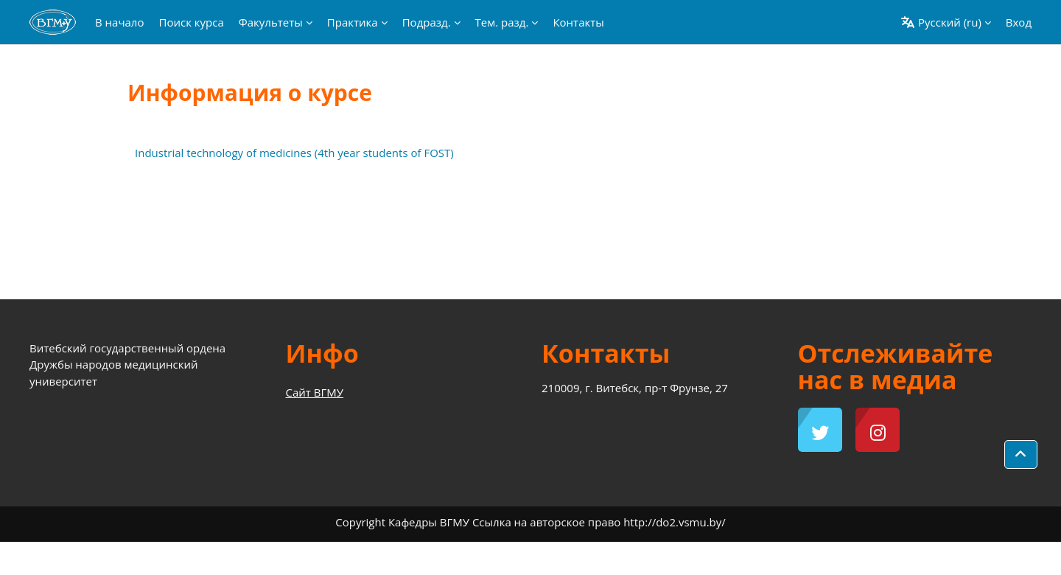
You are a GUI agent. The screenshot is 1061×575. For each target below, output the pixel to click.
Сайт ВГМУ (315, 392)
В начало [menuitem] (119, 22)
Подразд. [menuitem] (426, 22)
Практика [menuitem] (352, 22)
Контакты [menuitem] (578, 22)
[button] (946, 22)
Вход (1019, 22)
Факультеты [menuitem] (271, 22)
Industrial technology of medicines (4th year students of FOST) (294, 152)
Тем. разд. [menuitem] (502, 22)
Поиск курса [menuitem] (190, 22)
